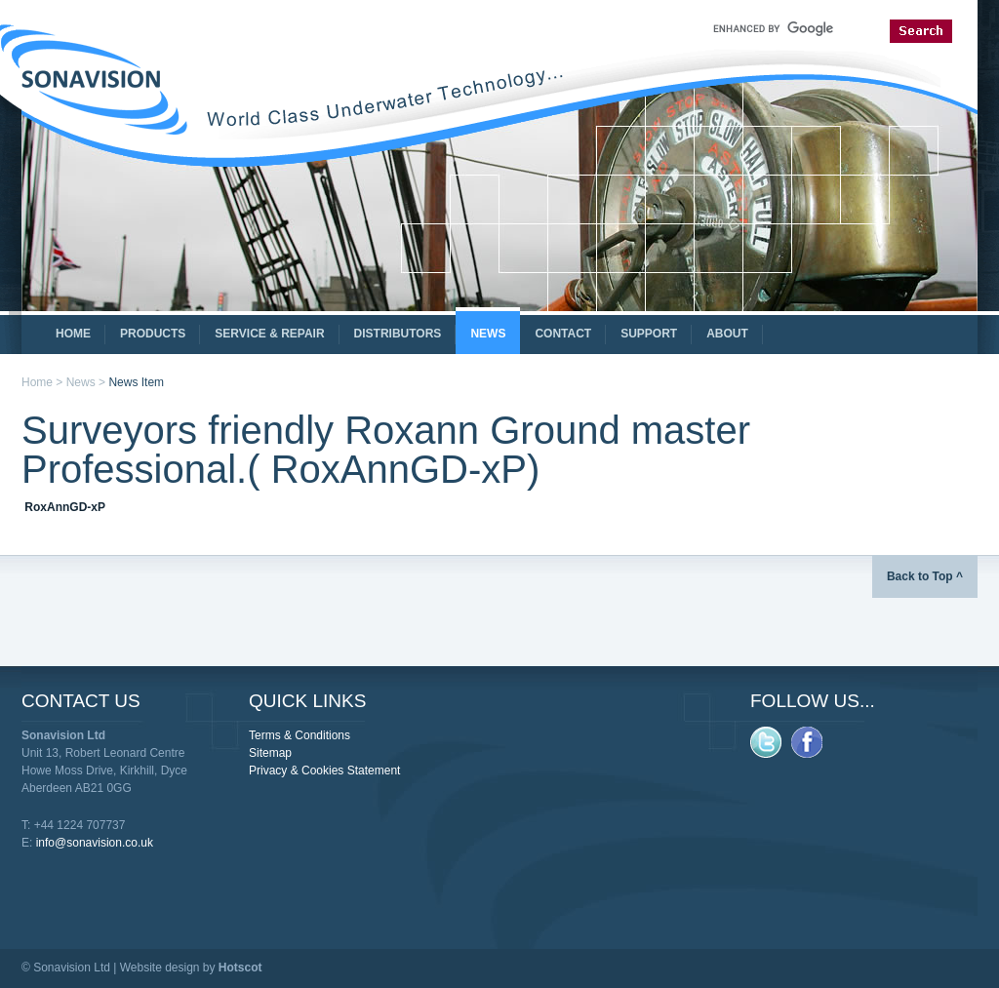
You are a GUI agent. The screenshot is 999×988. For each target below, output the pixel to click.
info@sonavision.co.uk (94, 843)
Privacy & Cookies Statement (324, 770)
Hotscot (240, 967)
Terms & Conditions (299, 735)
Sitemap (270, 753)
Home (37, 382)
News (81, 382)
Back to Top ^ (925, 576)
